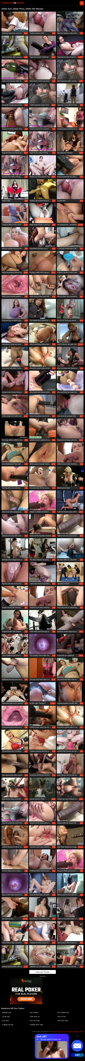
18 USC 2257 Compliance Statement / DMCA (71, 1031)
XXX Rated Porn (63, 1012)
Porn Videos (34, 1012)
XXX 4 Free (61, 1016)
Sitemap (54, 1031)
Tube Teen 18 (34, 1016)
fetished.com (6, 1012)
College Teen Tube (36, 1024)
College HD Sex (8, 1024)
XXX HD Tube (35, 1020)
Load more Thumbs (43, 972)
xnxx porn (5, 1020)
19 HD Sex (6, 1016)
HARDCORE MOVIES (13, 3)
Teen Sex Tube (62, 1020)
